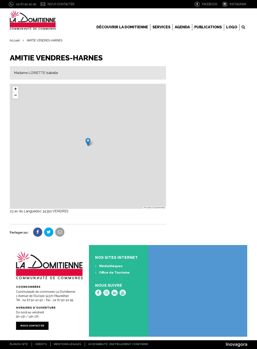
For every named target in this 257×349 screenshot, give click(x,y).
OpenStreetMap (159, 208)
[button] (88, 142)
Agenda (182, 27)
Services (161, 27)
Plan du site (19, 344)
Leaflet (147, 208)
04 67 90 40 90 (26, 4)
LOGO (231, 27)
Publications (208, 27)
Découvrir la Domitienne (122, 27)
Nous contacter (61, 4)
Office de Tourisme (112, 272)
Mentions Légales (67, 344)
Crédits (41, 344)
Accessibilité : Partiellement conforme (118, 344)
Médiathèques (108, 266)
